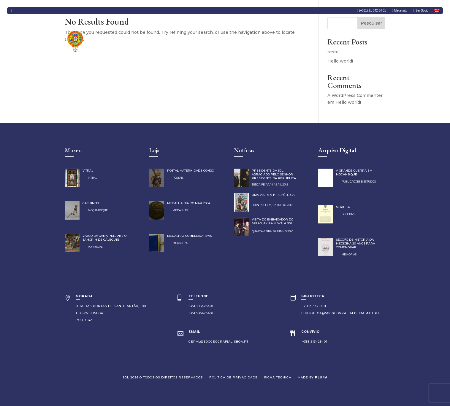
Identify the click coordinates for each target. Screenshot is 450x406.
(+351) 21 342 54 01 (372, 10)
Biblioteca (212, 37)
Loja (240, 37)
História (104, 37)
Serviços (300, 37)
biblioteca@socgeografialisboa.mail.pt (340, 313)
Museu (126, 37)
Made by (313, 377)
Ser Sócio (422, 10)
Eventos (151, 37)
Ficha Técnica (277, 377)
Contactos (363, 37)
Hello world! (348, 102)
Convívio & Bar (267, 37)
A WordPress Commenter (355, 95)
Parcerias (333, 37)
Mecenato (400, 10)
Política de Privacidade (233, 377)
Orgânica (177, 37)
